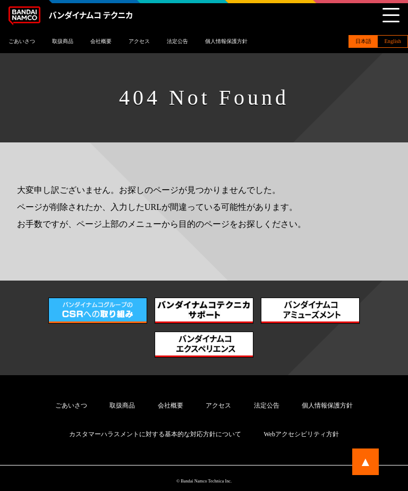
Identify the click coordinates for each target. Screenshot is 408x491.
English (392, 41)
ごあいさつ (21, 41)
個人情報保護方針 (226, 41)
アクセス (139, 41)
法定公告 (177, 41)
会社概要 (101, 41)
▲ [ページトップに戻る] (365, 462)
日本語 (363, 41)
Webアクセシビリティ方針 (301, 434)
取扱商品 (62, 41)
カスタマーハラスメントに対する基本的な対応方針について (155, 434)
